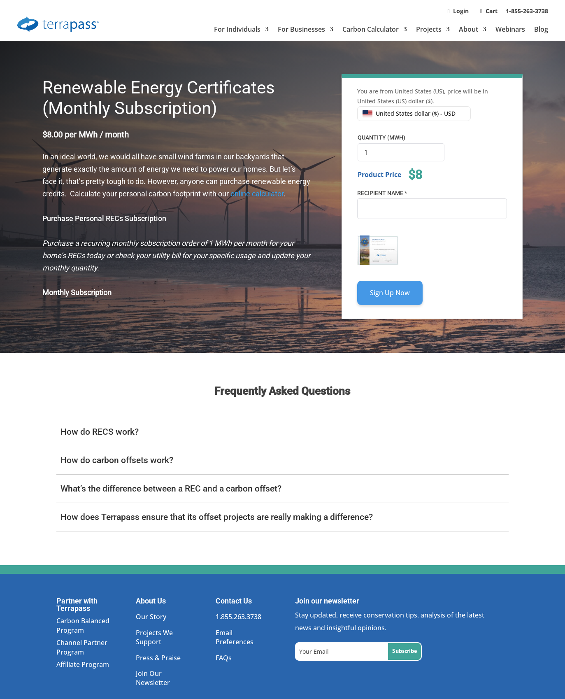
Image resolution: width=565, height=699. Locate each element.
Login (461, 11)
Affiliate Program (82, 664)
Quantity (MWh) (381, 137)
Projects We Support (154, 637)
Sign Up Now (390, 292)
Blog (541, 29)
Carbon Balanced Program (82, 625)
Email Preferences (234, 637)
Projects (429, 29)
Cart (492, 11)
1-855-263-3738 (527, 11)
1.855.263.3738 (238, 616)
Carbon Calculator (370, 29)
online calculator (256, 193)
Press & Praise (158, 657)
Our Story (151, 616)
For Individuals (237, 29)
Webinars (510, 29)
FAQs (224, 657)
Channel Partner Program (81, 647)
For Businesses (301, 29)
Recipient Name (382, 193)
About (468, 29)
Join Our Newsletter (153, 678)
